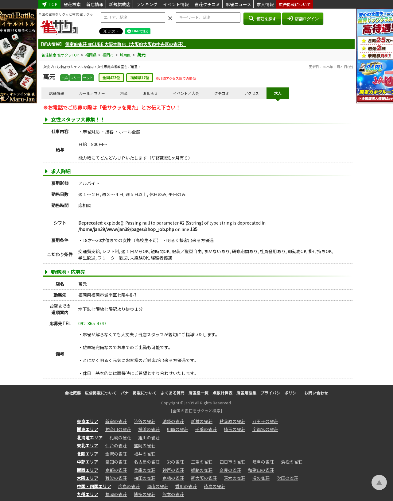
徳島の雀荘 (214, 486)
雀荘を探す (262, 18)
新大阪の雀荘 (204, 478)
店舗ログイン (303, 18)
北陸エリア (87, 454)
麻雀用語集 (246, 393)
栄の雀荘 (175, 462)
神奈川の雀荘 (118, 429)
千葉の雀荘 (206, 429)
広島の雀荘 (129, 486)
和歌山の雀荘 (261, 470)
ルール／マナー (92, 93)
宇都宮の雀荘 (265, 429)
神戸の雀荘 (173, 470)
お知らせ (150, 93)
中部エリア (87, 462)
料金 (124, 93)
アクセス (251, 93)
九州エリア (87, 494)
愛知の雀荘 (116, 462)
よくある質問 (173, 393)
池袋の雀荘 (173, 421)
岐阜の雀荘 (263, 462)
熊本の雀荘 (173, 494)
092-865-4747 (92, 323)
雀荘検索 (72, 4)
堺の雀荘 (261, 478)
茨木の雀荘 (234, 478)
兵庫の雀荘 (144, 470)
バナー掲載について (139, 393)
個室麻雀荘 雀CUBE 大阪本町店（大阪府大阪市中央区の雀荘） (125, 44)
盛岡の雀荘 (144, 445)
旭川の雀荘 (149, 437)
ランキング (147, 4)
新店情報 (94, 4)
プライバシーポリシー (280, 393)
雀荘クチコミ (207, 4)
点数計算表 (222, 393)
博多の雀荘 (144, 494)
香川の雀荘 (186, 486)
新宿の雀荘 (116, 421)
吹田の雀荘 (287, 478)
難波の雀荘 (116, 478)
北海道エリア (90, 437)
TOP (49, 4)
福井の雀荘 (144, 454)
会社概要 (73, 393)
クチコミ (221, 93)
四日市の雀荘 (232, 462)
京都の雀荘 (116, 470)
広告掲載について (295, 4)
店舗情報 (56, 93)
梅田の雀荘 (144, 478)
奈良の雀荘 (230, 470)
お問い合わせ (316, 393)
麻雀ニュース (238, 4)
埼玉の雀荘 (234, 429)
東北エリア (87, 445)
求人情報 (265, 4)
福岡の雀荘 (116, 494)
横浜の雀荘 (149, 429)
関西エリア (87, 470)
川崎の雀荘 (177, 429)
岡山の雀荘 (157, 486)
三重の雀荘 (201, 462)
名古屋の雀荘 (147, 462)
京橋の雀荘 (173, 478)
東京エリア (87, 421)
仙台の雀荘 (116, 445)
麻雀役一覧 (198, 393)
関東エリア (87, 429)
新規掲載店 (119, 4)
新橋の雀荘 (201, 421)
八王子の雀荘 (265, 421)
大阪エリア (87, 478)
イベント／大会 (186, 93)
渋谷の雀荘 (144, 421)
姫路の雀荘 (201, 470)
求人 (278, 93)
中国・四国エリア (94, 486)
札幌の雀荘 (120, 437)
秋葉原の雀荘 (232, 421)
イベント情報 (176, 4)
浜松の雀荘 (291, 462)
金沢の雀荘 (116, 454)
